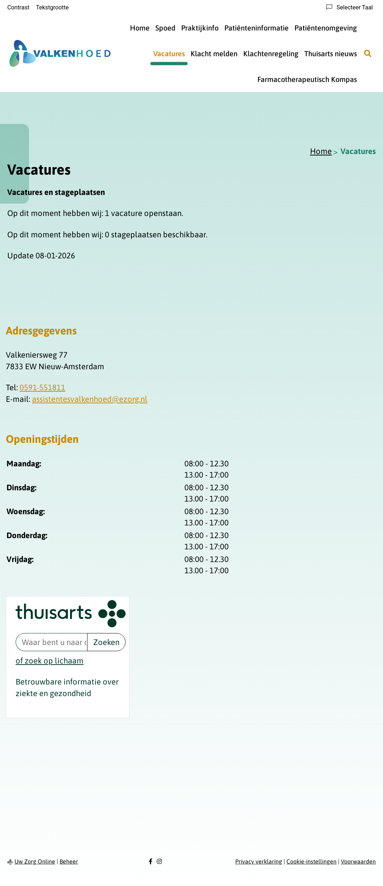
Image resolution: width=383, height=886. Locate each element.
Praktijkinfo (200, 28)
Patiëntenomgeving (325, 28)
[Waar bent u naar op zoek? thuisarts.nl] (51, 642)
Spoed (165, 28)
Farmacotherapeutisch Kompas (307, 79)
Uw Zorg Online (35, 861)
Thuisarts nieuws (330, 53)
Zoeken (106, 642)
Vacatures (169, 53)
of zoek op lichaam (49, 660)
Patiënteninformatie (256, 28)
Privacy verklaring (258, 861)
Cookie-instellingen (311, 861)
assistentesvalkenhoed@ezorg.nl (89, 399)
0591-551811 (42, 387)
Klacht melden (214, 53)
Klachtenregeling (270, 53)
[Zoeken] (368, 54)
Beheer (69, 861)
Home (140, 28)
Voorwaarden (358, 861)
